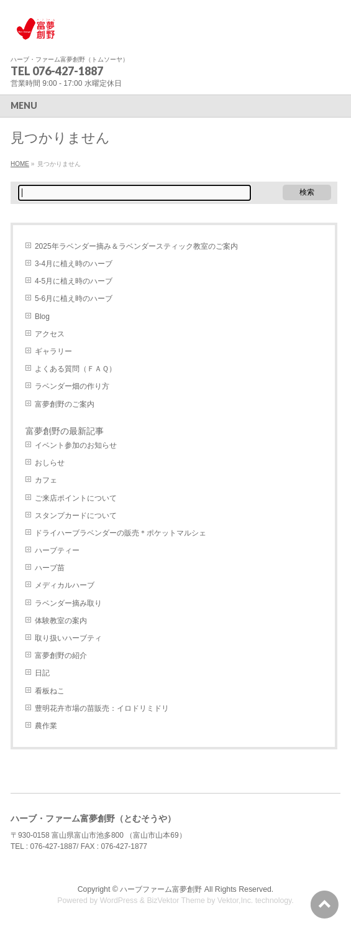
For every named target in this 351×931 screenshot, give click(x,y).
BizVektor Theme (176, 900)
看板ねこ (50, 691)
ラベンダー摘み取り (68, 603)
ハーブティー (57, 550)
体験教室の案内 (61, 620)
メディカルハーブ (64, 585)
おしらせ (50, 462)
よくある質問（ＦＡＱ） (75, 368)
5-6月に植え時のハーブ (73, 298)
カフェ (46, 480)
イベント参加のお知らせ (76, 445)
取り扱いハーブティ (68, 638)
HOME (20, 163)
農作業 (46, 725)
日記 (42, 673)
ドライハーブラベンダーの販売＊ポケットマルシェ (120, 533)
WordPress (119, 900)
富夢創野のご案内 (64, 404)
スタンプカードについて (76, 515)
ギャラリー (53, 351)
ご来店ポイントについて (76, 498)
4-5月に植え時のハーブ (73, 281)
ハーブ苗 (50, 567)
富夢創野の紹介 (61, 655)
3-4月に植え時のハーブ (73, 263)
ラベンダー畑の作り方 (72, 386)
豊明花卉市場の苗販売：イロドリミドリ (102, 708)
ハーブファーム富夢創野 (161, 889)
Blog (42, 316)
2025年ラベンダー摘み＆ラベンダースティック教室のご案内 (136, 246)
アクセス (50, 334)
